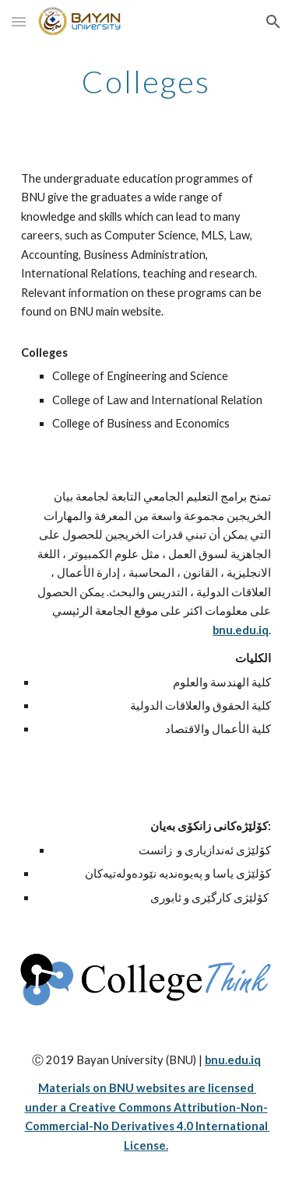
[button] (18, 21)
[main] (146, 81)
